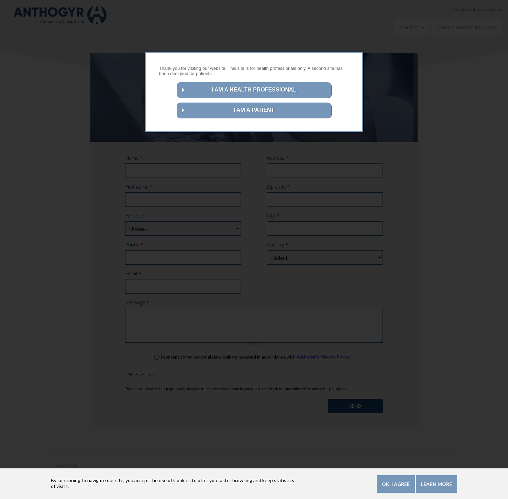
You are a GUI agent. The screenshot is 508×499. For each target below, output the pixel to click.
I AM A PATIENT (254, 110)
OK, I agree (396, 485)
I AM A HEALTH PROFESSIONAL (254, 90)
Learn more (436, 485)
